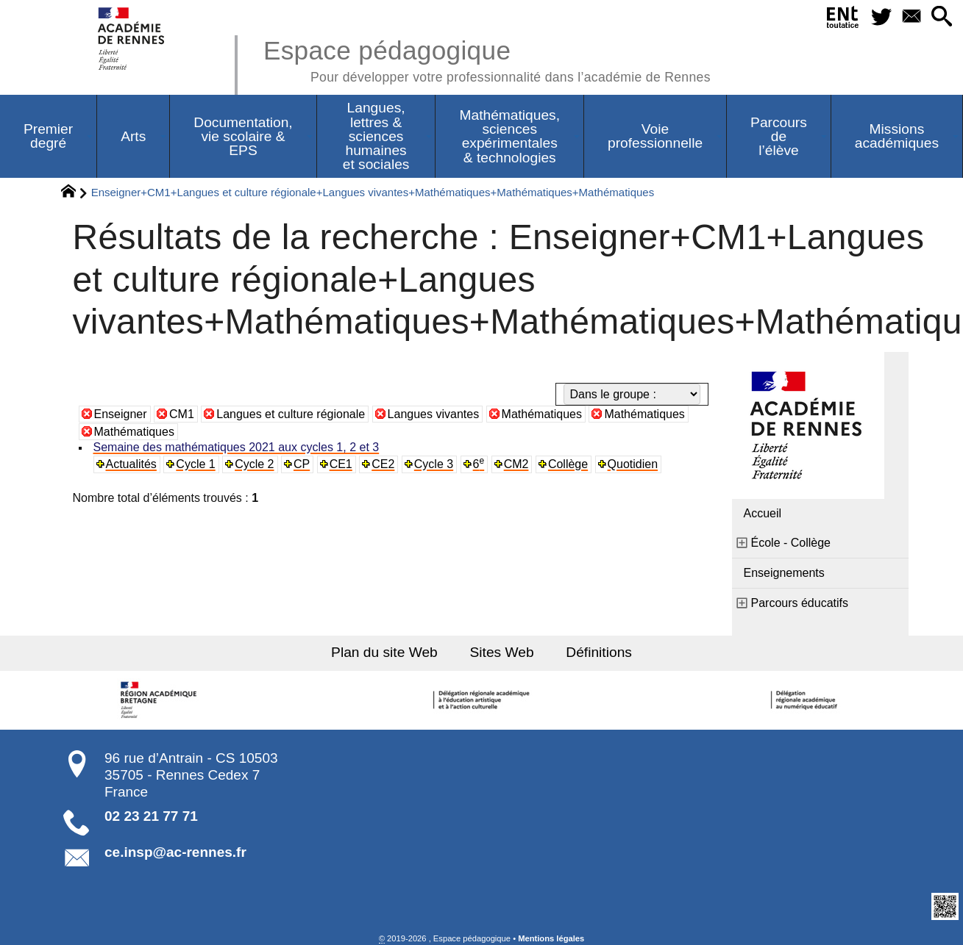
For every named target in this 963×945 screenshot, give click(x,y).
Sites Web (502, 652)
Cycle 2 (254, 464)
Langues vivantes (434, 414)
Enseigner (120, 414)
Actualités (131, 464)
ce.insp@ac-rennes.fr (175, 852)
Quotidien (633, 464)
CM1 (181, 414)
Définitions (599, 652)
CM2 (516, 464)
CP (302, 464)
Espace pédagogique (487, 59)
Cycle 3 (433, 464)
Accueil (763, 513)
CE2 (383, 464)
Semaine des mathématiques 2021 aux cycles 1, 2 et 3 (236, 447)
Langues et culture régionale (290, 414)
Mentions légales (551, 938)
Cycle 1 (195, 464)
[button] (942, 17)
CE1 (341, 464)
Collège (568, 464)
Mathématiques (542, 414)
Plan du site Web (384, 652)
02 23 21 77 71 (151, 816)
